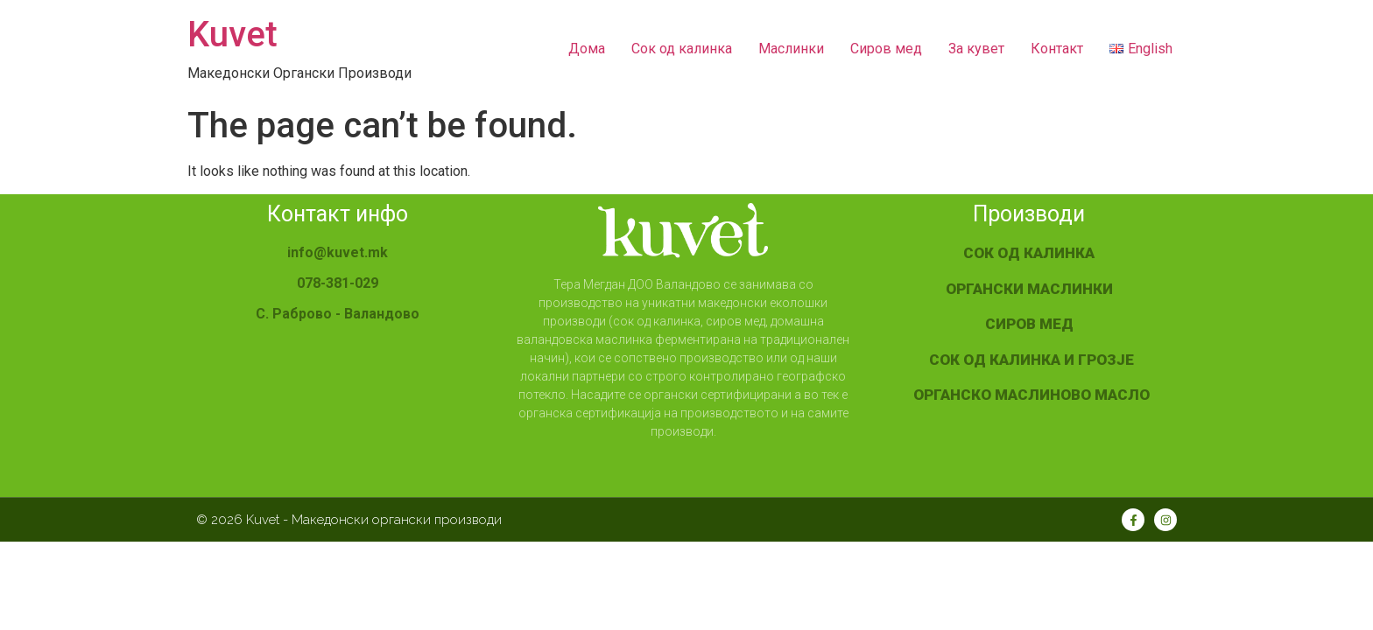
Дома (586, 48)
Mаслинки (791, 48)
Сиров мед (886, 48)
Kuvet (232, 34)
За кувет (976, 48)
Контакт (1057, 48)
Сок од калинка (681, 48)
